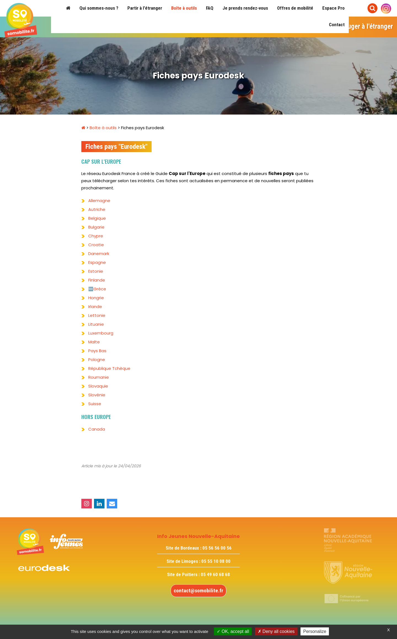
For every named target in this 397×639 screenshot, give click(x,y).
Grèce (99, 289)
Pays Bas (97, 351)
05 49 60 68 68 (215, 574)
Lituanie (96, 324)
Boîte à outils (184, 8)
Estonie (95, 271)
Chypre (95, 236)
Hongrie (96, 298)
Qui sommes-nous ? (98, 8)
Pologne (96, 359)
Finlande (96, 280)
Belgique (97, 218)
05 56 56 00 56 (217, 548)
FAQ (209, 8)
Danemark (98, 253)
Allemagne (99, 200)
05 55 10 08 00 (215, 561)
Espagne (97, 262)
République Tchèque (109, 368)
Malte (94, 342)
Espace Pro (333, 8)
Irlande (95, 306)
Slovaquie (98, 386)
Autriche (96, 209)
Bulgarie (97, 227)
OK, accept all (233, 631)
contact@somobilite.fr (198, 590)
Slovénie (96, 395)
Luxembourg (100, 333)
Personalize (314, 631)
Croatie (96, 245)
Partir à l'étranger (144, 8)
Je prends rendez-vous (245, 8)
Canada (96, 429)
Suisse (94, 404)
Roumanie (98, 377)
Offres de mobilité (295, 8)
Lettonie (96, 315)
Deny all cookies (276, 631)
